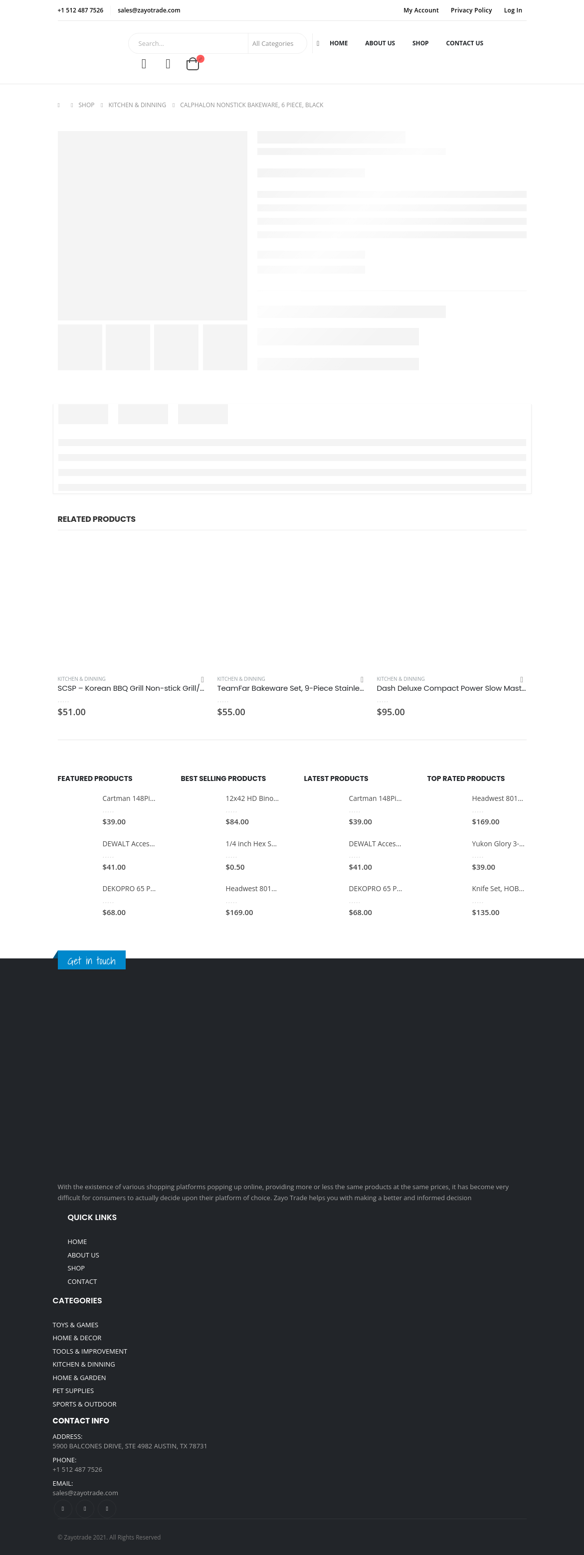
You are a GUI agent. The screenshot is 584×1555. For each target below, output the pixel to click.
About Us (380, 43)
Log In (513, 10)
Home (339, 43)
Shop (420, 43)
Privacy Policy (471, 10)
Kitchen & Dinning (82, 678)
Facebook (63, 1509)
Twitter (85, 1509)
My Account (421, 10)
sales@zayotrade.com (85, 1492)
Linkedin (107, 1509)
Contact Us (464, 43)
